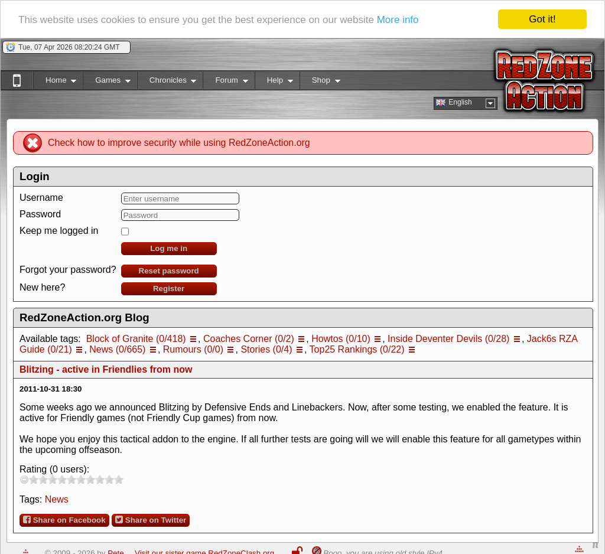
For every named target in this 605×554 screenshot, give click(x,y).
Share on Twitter (150, 519)
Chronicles (167, 82)
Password (40, 214)
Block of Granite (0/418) (136, 339)
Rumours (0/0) (193, 349)
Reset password (169, 270)
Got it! (542, 19)
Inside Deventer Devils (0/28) (448, 339)
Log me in (168, 248)
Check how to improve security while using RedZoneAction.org (179, 143)
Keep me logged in (58, 231)
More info (398, 19)
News (57, 499)
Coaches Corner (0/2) (248, 339)
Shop (320, 82)
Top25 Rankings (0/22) (357, 349)
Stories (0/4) (266, 349)
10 (118, 479)
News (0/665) (117, 349)
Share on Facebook (64, 519)
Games (107, 82)
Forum (225, 82)
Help (274, 82)
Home (54, 82)
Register (168, 288)
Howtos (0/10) (340, 339)
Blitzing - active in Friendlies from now (105, 369)
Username (41, 198)
